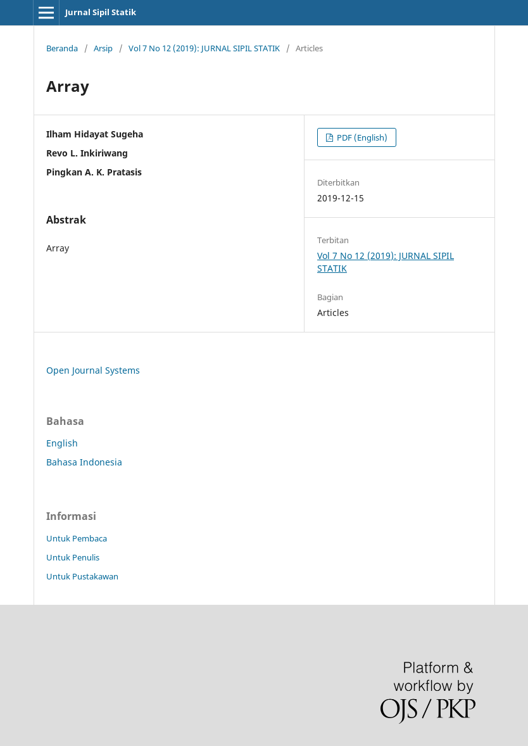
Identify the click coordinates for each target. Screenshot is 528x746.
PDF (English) (361, 137)
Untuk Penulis (72, 557)
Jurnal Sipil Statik (100, 12)
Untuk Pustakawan (82, 576)
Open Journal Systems (93, 370)
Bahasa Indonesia (84, 462)
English (62, 443)
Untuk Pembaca (76, 538)
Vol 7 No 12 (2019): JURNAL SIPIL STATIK (204, 48)
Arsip (103, 48)
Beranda (62, 48)
